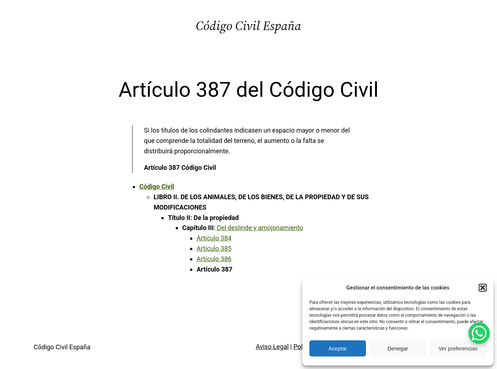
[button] (482, 287)
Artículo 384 (214, 238)
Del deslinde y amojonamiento (260, 227)
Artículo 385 (214, 248)
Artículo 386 (214, 259)
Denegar (397, 348)
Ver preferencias (457, 348)
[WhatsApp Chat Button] (479, 333)
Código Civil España (248, 25)
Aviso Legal (272, 346)
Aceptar (337, 348)
